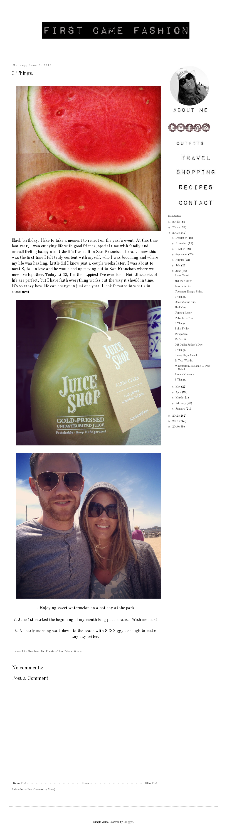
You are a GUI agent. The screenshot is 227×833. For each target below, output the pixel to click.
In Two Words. (184, 360)
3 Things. (180, 297)
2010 (175, 426)
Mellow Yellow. (183, 281)
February (181, 403)
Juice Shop (27, 651)
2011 (175, 421)
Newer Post (19, 783)
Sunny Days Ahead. (186, 355)
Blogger (128, 822)
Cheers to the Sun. (185, 302)
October (180, 249)
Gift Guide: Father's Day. (189, 345)
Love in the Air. (183, 286)
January (180, 409)
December (181, 238)
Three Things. (64, 651)
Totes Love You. (184, 318)
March (179, 397)
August (180, 260)
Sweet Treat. (182, 275)
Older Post (151, 783)
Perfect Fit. (181, 339)
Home (85, 783)
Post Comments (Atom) (41, 789)
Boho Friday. (182, 328)
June (178, 271)
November (181, 243)
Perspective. (181, 334)
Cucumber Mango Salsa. (189, 291)
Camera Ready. (183, 313)
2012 (175, 416)
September (181, 254)
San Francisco (48, 651)
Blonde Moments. (185, 374)
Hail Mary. (181, 307)
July (178, 265)
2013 (175, 233)
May (178, 387)
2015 (175, 222)
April (178, 392)
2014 (175, 227)
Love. (36, 651)
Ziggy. (78, 651)
